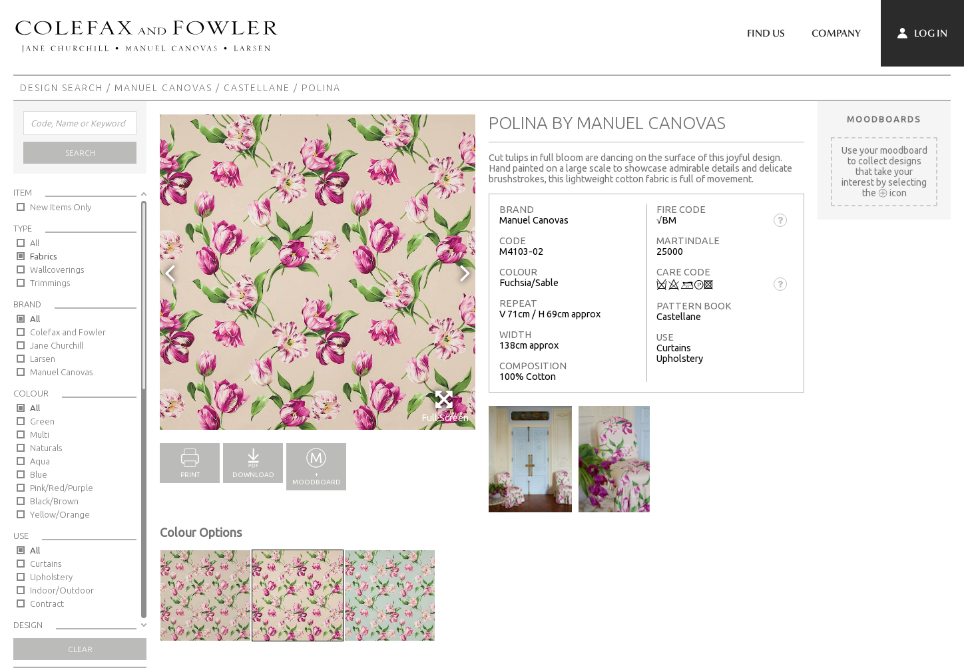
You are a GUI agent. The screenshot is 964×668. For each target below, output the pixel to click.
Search (80, 152)
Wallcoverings (57, 269)
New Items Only (60, 207)
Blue (38, 474)
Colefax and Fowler (68, 332)
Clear (80, 649)
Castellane (257, 88)
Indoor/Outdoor (62, 590)
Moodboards (884, 119)
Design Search (61, 88)
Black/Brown (54, 501)
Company (836, 33)
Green (42, 421)
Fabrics (43, 256)
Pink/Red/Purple (61, 487)
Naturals (46, 447)
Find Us (766, 33)
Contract (47, 603)
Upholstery (51, 577)
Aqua (40, 461)
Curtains (45, 563)
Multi (39, 434)
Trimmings (50, 282)
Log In (922, 33)
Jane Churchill (56, 345)
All (34, 243)
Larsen (42, 358)
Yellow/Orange (60, 514)
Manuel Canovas (163, 88)
